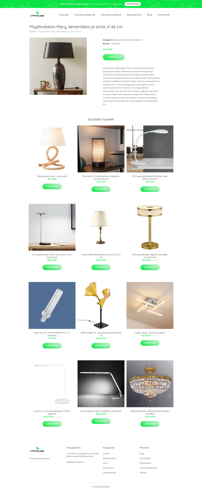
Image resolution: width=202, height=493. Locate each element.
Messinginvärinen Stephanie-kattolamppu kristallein (150, 414)
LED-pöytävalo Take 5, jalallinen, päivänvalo (101, 413)
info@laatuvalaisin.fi (75, 464)
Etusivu (33, 33)
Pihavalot (64, 15)
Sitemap (143, 474)
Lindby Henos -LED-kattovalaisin (150, 334)
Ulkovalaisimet (109, 474)
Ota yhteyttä (145, 460)
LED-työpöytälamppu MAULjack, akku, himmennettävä (150, 179)
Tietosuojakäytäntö (148, 469)
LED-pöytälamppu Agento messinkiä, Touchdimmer (149, 257)
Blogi (149, 15)
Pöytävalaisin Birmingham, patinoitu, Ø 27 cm (101, 257)
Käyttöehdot (145, 465)
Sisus (105, 465)
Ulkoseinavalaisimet (84, 15)
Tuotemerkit (163, 15)
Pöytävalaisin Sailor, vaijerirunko (52, 178)
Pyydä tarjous (133, 4)
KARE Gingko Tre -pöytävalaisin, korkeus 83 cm (101, 336)
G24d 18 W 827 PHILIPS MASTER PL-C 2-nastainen (52, 336)
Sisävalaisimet (134, 15)
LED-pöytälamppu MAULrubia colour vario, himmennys (52, 257)
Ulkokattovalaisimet (111, 15)
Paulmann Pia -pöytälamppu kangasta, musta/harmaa (101, 179)
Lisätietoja (113, 59)
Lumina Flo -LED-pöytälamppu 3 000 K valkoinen (52, 414)
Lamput (106, 455)
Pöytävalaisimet (135, 41)
